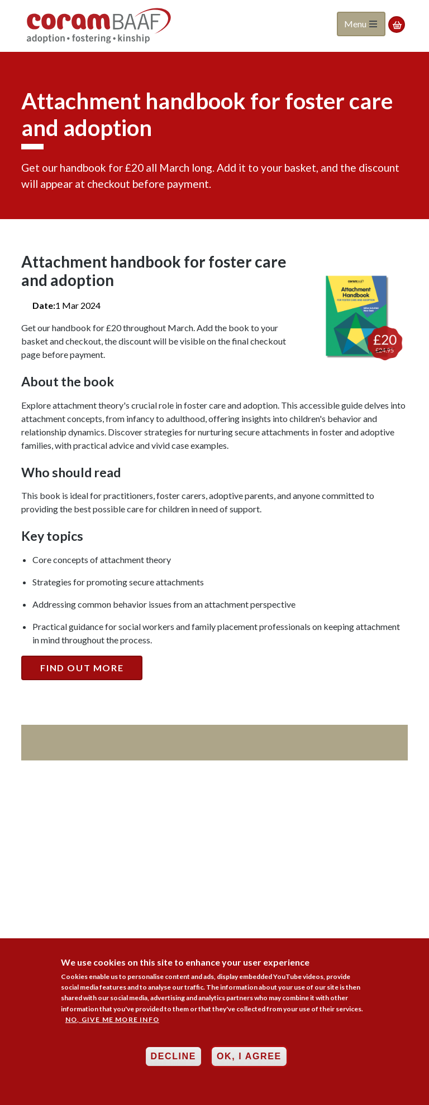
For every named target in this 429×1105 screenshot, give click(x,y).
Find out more (81, 667)
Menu (360, 23)
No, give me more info (112, 1023)
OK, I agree (249, 1060)
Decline (173, 1060)
